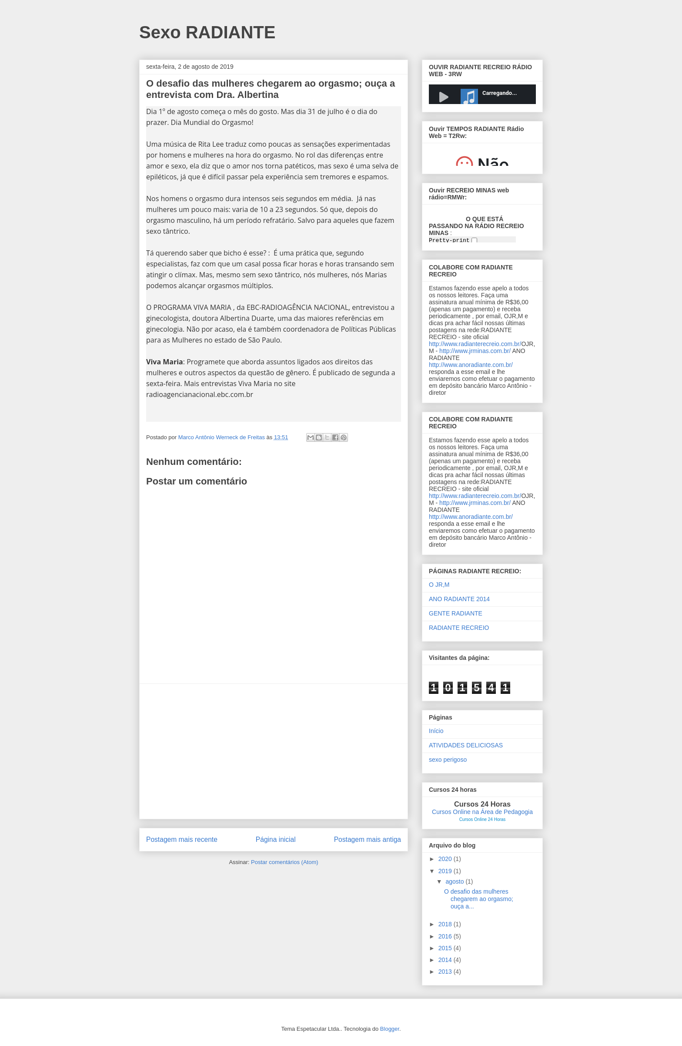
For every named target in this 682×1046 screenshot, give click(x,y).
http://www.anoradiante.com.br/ (471, 364)
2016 (446, 936)
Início (436, 730)
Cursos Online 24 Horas (482, 819)
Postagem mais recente (181, 839)
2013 (446, 971)
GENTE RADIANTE (455, 613)
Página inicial (276, 839)
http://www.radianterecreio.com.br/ (475, 343)
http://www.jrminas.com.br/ (475, 350)
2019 (446, 871)
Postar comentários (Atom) (284, 862)
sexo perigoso (448, 759)
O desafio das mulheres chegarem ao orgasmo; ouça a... (478, 899)
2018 (446, 924)
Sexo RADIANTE (207, 32)
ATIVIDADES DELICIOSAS (466, 745)
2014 (446, 959)
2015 (446, 948)
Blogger (389, 1029)
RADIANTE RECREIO (459, 627)
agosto (455, 881)
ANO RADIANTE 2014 (459, 598)
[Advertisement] (273, 751)
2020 (446, 858)
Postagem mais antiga (367, 839)
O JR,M (439, 584)
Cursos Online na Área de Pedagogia (482, 811)
